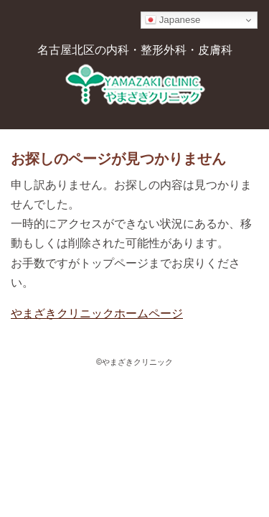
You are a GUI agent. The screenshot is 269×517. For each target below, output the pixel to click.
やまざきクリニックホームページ (97, 313)
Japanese (173, 20)
